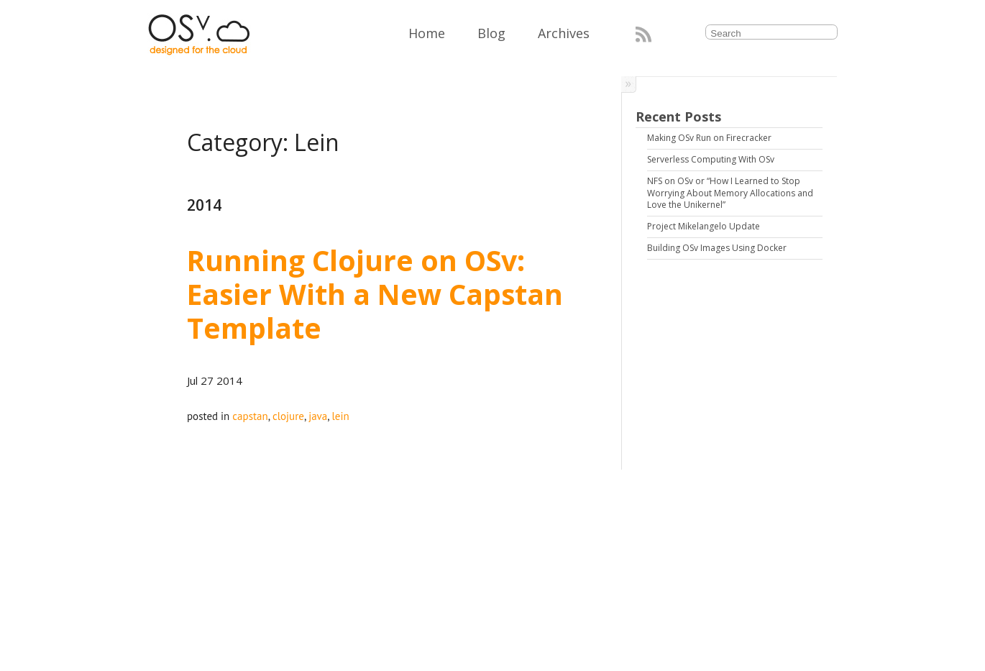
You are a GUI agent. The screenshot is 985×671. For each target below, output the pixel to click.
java (317, 416)
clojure (288, 416)
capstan (249, 416)
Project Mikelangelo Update (703, 226)
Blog (491, 33)
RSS (643, 34)
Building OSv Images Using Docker (717, 248)
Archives (564, 33)
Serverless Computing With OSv (710, 159)
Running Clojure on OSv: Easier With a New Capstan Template (378, 294)
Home (426, 33)
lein (340, 416)
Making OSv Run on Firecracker (709, 138)
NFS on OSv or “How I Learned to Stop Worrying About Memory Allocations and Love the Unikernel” (731, 193)
